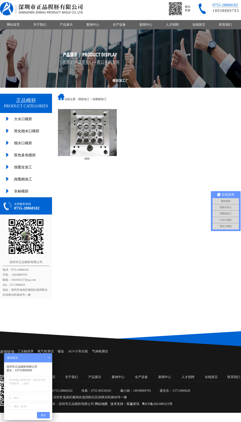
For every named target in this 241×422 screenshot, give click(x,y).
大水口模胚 (23, 119)
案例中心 (92, 24)
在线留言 (198, 24)
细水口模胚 (23, 143)
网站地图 (101, 404)
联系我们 (225, 24)
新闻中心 (145, 24)
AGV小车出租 (78, 351)
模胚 (87, 158)
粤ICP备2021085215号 (157, 404)
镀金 (61, 351)
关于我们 (39, 24)
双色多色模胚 (25, 155)
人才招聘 (172, 24)
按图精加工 (23, 179)
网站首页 (13, 24)
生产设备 (119, 24)
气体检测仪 (100, 351)
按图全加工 (23, 167)
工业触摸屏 (25, 351)
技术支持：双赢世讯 (124, 404)
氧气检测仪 (46, 351)
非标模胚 (21, 191)
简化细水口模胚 (26, 131)
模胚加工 (84, 99)
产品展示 (66, 24)
